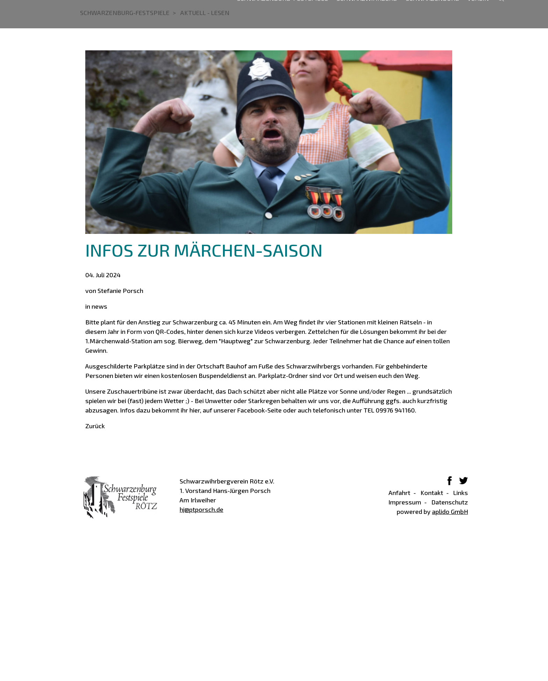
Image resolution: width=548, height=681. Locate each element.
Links (460, 635)
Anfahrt (399, 635)
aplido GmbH (450, 654)
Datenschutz (449, 644)
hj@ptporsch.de (201, 652)
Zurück (95, 568)
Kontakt (431, 635)
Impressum (404, 644)
